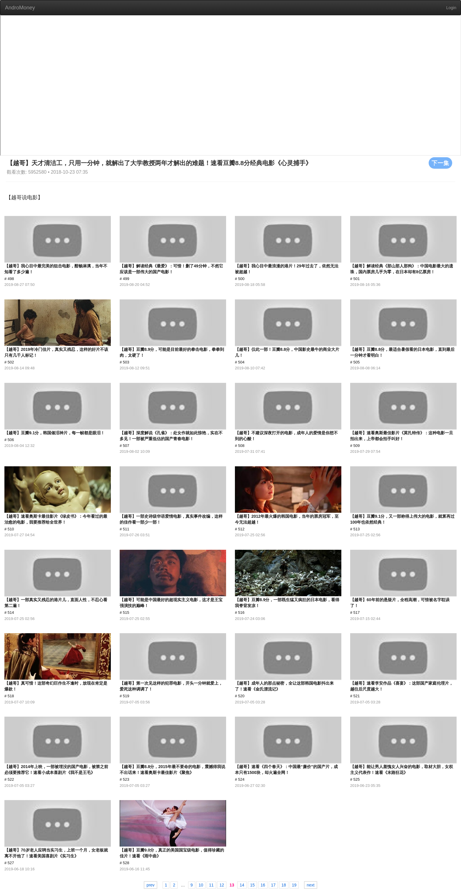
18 (283, 885)
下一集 (440, 163)
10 (200, 885)
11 (211, 885)
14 (242, 885)
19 (294, 885)
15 (252, 885)
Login (451, 7)
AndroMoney (20, 8)
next (310, 885)
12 (221, 885)
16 (262, 885)
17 (273, 885)
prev (150, 885)
